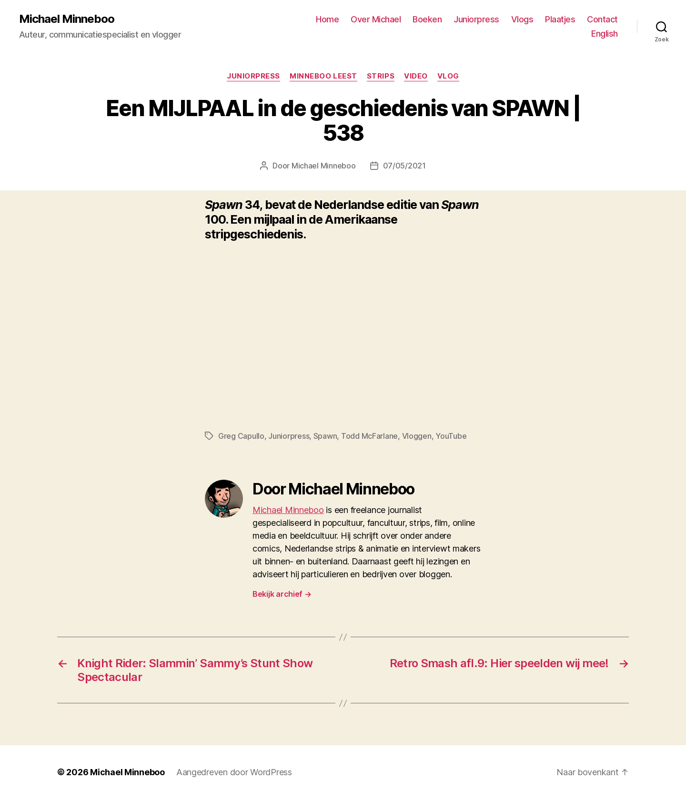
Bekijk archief (282, 594)
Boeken (427, 19)
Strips (380, 76)
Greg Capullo (241, 436)
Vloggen (417, 436)
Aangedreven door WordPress (234, 772)
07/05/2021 (404, 165)
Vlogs (522, 19)
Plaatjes (560, 19)
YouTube (450, 436)
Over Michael (376, 19)
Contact (602, 19)
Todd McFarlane (369, 436)
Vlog (448, 76)
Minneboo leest (323, 76)
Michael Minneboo (66, 19)
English (604, 34)
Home (327, 19)
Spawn (325, 436)
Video (416, 76)
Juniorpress (476, 19)
